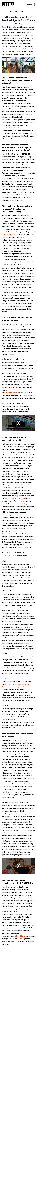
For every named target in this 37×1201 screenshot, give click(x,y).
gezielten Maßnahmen (9, 235)
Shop (17, 11)
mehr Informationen (11, 393)
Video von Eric (16, 401)
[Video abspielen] (18, 423)
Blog (22, 11)
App (11, 11)
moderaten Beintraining (17, 498)
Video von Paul (23, 849)
